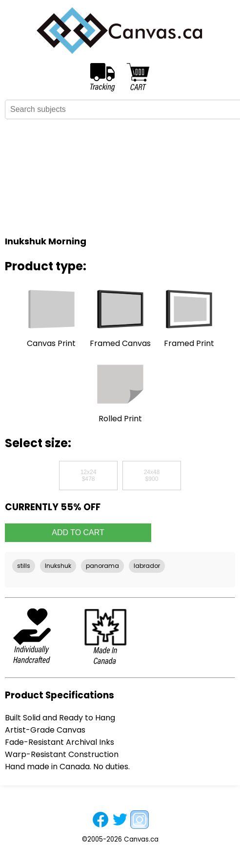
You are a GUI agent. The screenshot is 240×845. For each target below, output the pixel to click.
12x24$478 (88, 475)
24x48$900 (152, 475)
